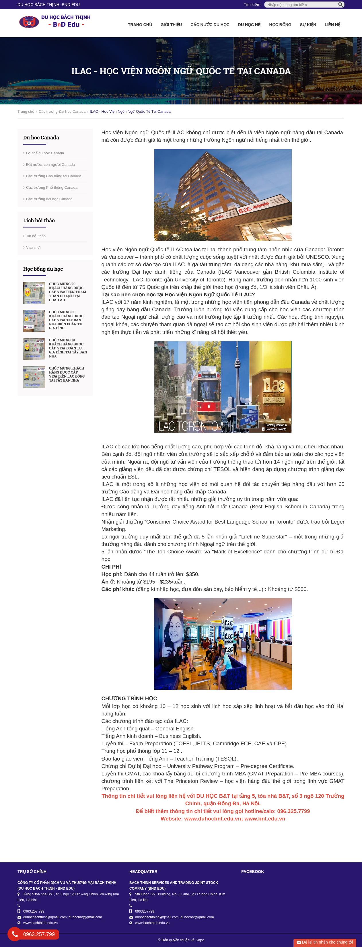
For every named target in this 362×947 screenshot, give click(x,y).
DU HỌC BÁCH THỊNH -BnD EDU (48, 4)
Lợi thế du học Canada (45, 153)
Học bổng (280, 24)
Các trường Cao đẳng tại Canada (53, 176)
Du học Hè (249, 24)
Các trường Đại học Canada (62, 111)
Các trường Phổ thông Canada (51, 187)
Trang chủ (140, 24)
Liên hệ (332, 24)
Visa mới (33, 247)
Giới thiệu (171, 24)
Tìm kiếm (252, 4)
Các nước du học (209, 24)
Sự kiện (308, 24)
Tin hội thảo (36, 236)
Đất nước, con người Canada (50, 164)
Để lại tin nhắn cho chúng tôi (325, 942)
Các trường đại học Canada (49, 199)
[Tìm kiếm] (340, 4)
